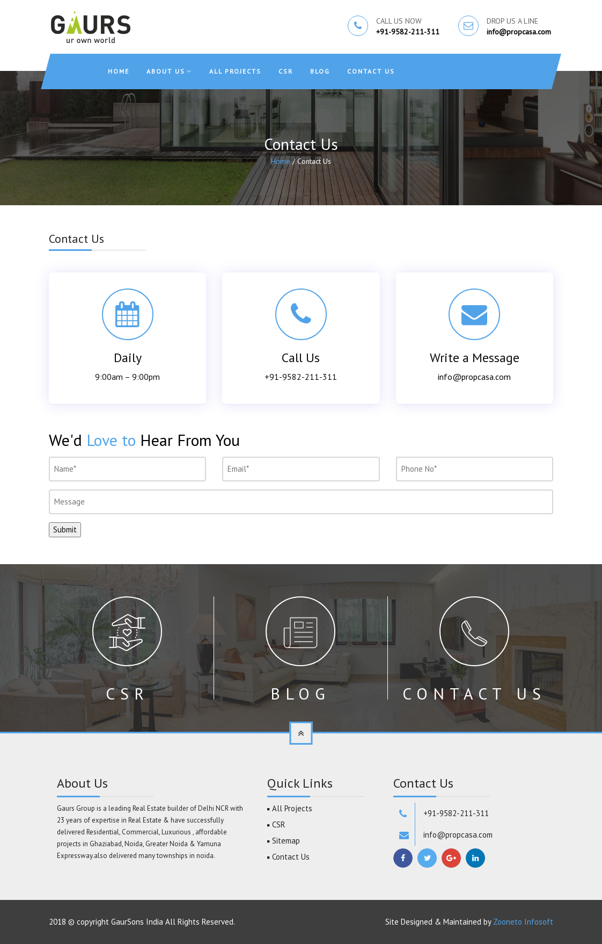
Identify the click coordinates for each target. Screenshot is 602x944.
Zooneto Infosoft (523, 922)
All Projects (235, 71)
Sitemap (286, 840)
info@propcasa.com (519, 32)
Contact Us (371, 71)
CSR (285, 71)
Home (118, 71)
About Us (165, 71)
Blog (320, 71)
